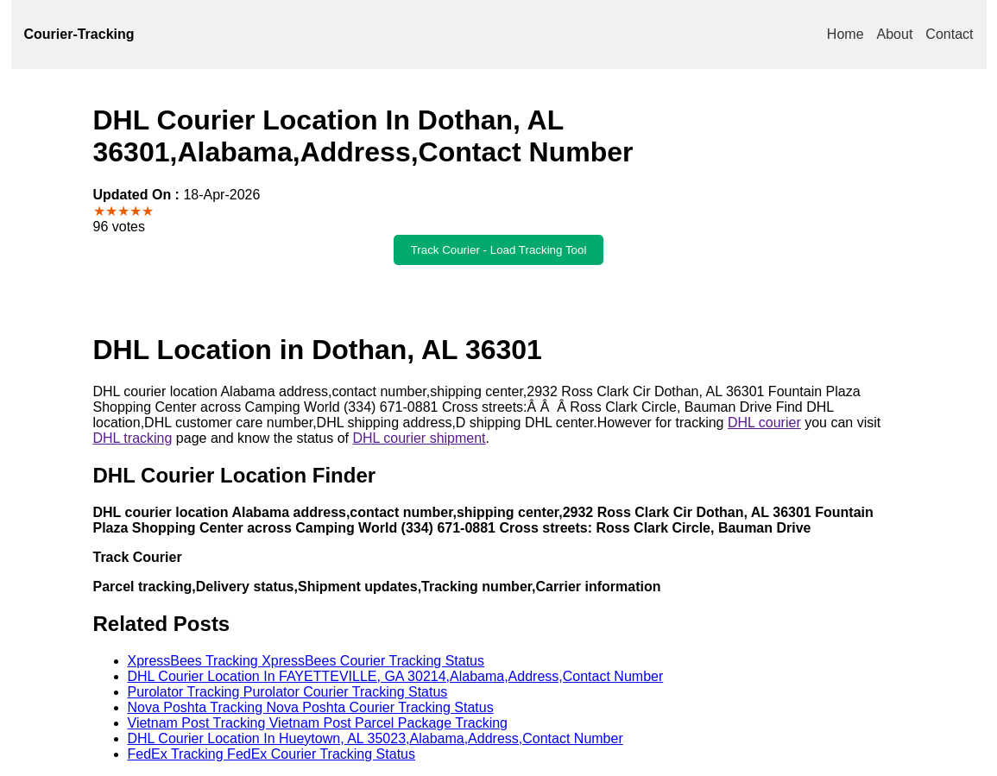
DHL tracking (133, 438)
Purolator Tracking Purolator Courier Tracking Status (288, 692)
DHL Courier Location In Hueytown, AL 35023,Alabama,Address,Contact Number (375, 738)
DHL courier (764, 422)
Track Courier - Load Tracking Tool (499, 249)
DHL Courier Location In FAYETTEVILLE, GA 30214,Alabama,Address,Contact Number (396, 676)
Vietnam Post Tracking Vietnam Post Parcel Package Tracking (318, 723)
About (895, 34)
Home (845, 34)
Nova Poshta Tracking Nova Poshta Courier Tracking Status (311, 707)
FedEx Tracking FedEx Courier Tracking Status (271, 754)
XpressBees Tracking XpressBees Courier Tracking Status (306, 660)
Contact (949, 34)
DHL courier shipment (418, 438)
